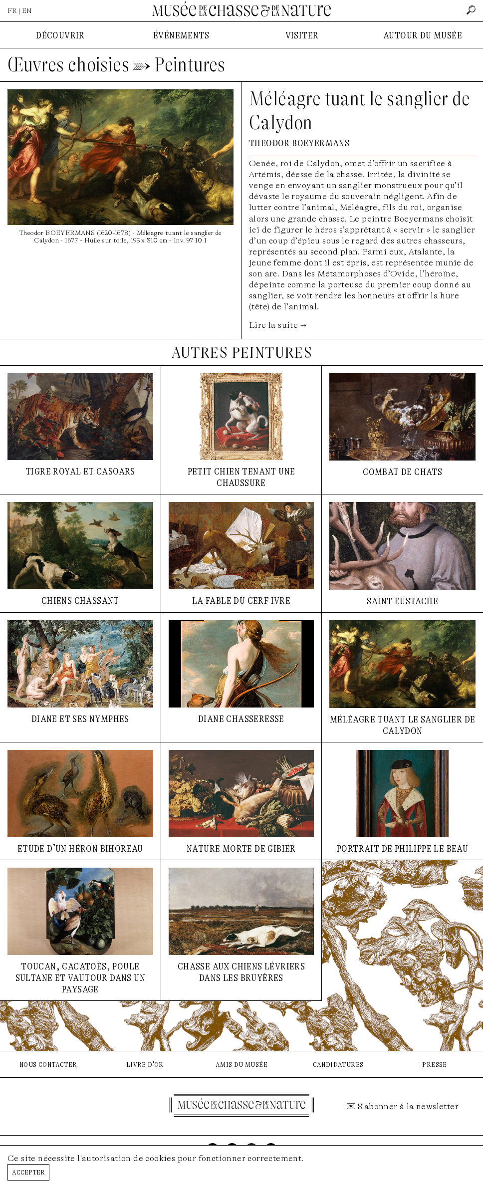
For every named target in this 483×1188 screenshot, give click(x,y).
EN (27, 10)
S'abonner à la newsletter (408, 1106)
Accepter (28, 1172)
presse (434, 1064)
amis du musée (241, 1064)
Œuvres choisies (68, 64)
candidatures (338, 1064)
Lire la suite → (277, 325)
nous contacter (48, 1064)
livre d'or (145, 1064)
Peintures (190, 64)
